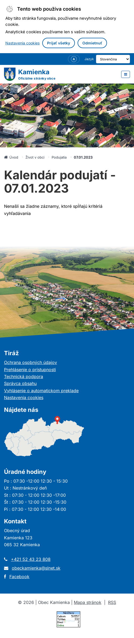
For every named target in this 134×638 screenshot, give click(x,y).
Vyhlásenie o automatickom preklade (41, 390)
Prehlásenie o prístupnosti (30, 369)
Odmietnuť (92, 43)
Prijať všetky (58, 43)
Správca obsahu (20, 383)
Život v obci (34, 157)
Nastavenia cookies (22, 43)
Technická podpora (23, 376)
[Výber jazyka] (109, 59)
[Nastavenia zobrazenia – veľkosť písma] (66, 59)
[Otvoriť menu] (125, 74)
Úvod (11, 157)
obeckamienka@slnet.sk (36, 568)
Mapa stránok (87, 602)
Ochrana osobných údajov (30, 362)
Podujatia (59, 157)
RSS (112, 602)
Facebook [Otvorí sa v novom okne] (19, 576)
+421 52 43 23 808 (31, 559)
